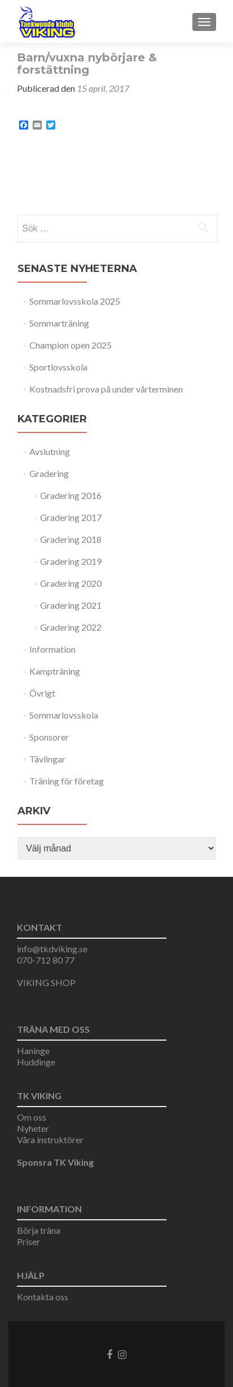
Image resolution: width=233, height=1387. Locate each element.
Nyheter (33, 1128)
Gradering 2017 (71, 517)
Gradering (49, 473)
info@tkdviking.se (52, 948)
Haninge (33, 1050)
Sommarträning (59, 323)
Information (52, 649)
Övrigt (42, 693)
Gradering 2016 (71, 495)
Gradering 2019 (71, 561)
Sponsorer (49, 737)
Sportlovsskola (58, 367)
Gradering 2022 (71, 627)
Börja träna (38, 1230)
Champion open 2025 (70, 345)
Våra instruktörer (50, 1139)
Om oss (31, 1117)
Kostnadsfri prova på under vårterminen (106, 388)
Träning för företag (66, 780)
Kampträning (54, 671)
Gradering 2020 (71, 583)
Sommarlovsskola (63, 715)
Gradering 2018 (71, 539)
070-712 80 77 (45, 960)
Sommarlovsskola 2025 (74, 301)
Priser (28, 1241)
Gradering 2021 (71, 605)
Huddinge (36, 1061)
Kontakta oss (42, 1296)
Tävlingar (47, 758)
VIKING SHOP (46, 982)
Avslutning (49, 451)
